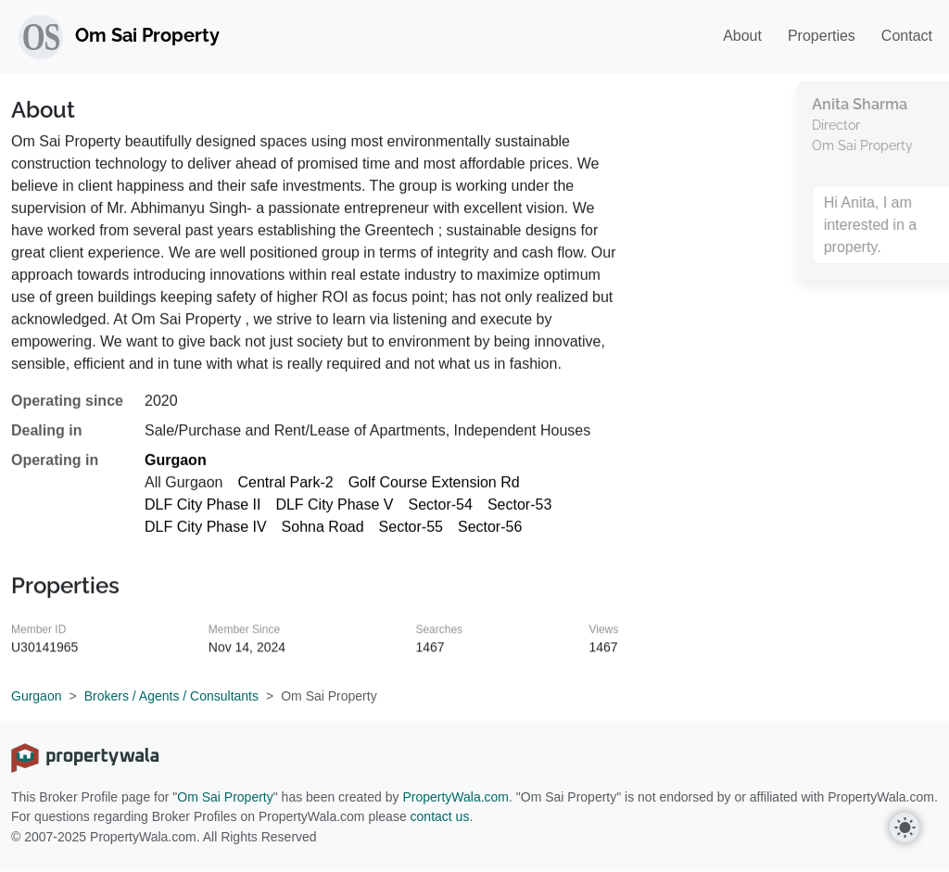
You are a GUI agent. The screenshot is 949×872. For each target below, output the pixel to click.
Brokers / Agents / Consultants (171, 696)
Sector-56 (490, 536)
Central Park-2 (286, 491)
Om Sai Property (224, 797)
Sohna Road (323, 536)
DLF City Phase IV (206, 536)
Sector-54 (441, 514)
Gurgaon (176, 469)
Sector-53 (519, 514)
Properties (821, 36)
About (742, 36)
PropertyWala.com (455, 797)
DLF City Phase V (334, 514)
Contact (906, 36)
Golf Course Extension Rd (434, 491)
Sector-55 (411, 536)
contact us (440, 816)
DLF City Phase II (202, 514)
